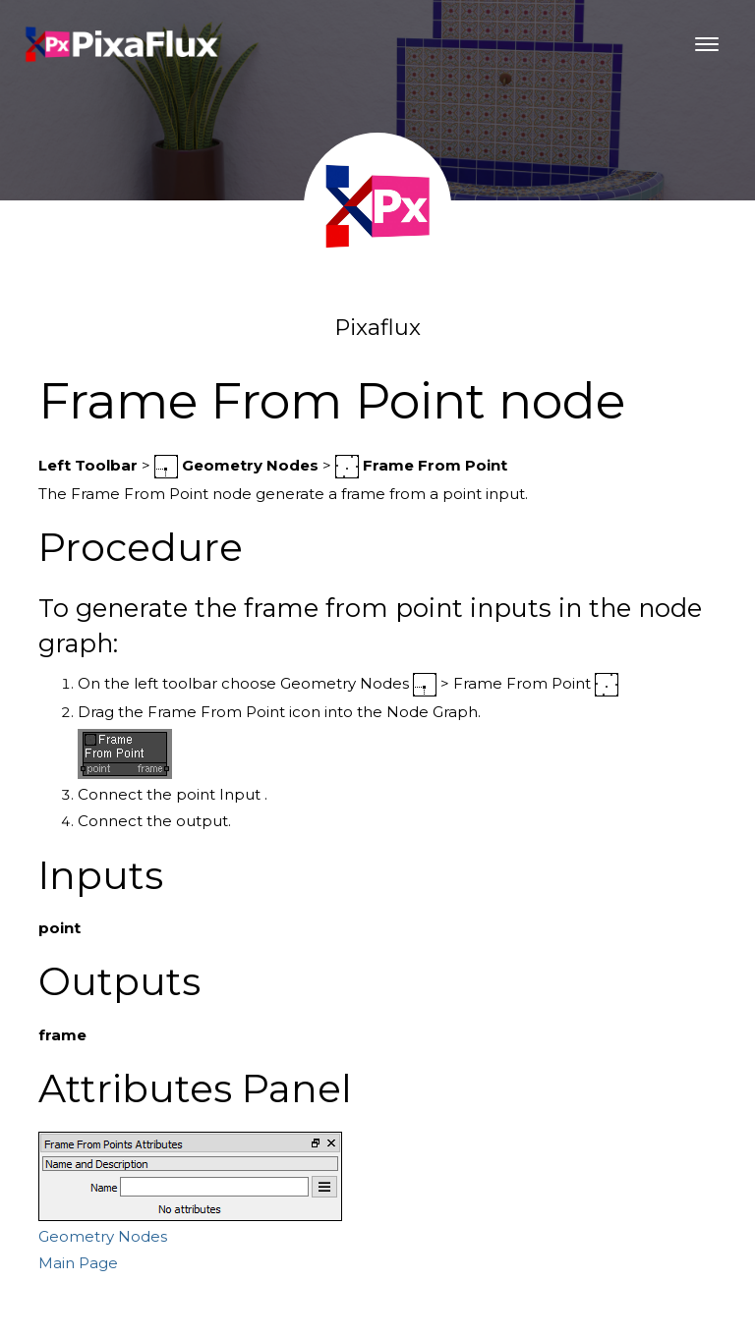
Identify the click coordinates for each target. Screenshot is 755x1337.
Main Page (78, 1262)
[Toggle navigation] (706, 44)
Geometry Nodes (102, 1236)
